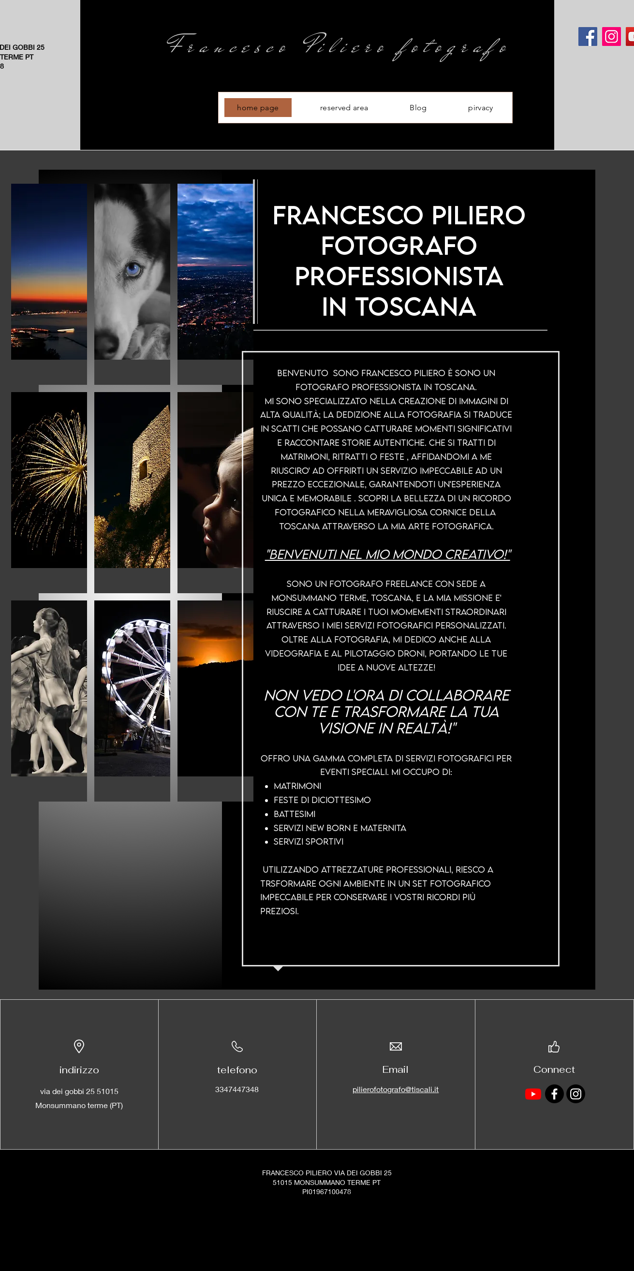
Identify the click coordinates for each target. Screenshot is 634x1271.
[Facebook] (587, 36)
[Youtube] (533, 1093)
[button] (49, 284)
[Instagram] (611, 36)
